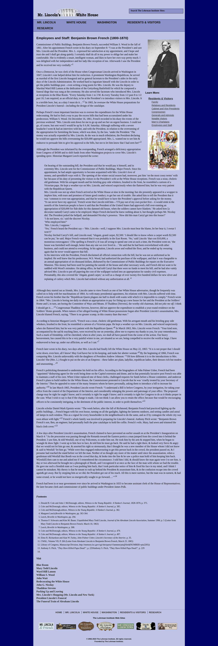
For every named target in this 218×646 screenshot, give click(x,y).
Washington (109, 612)
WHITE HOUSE (76, 22)
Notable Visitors (159, 118)
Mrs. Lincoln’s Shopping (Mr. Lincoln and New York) (65, 594)
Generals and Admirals (163, 115)
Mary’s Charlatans (161, 122)
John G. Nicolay (45, 584)
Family (155, 102)
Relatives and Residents (164, 105)
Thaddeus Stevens (46, 588)
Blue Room (42, 565)
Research (155, 612)
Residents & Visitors (161, 98)
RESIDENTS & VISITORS (144, 22)
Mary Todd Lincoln (46, 568)
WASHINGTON (107, 22)
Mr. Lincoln (72, 612)
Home (58, 612)
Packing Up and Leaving (49, 591)
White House (91, 612)
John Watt (42, 578)
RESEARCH (45, 28)
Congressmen (158, 112)
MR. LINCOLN (46, 22)
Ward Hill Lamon (46, 571)
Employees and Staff (162, 125)
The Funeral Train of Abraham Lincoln (57, 601)
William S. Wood (45, 575)
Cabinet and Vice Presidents (165, 108)
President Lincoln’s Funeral (51, 598)
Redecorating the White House (52, 581)
